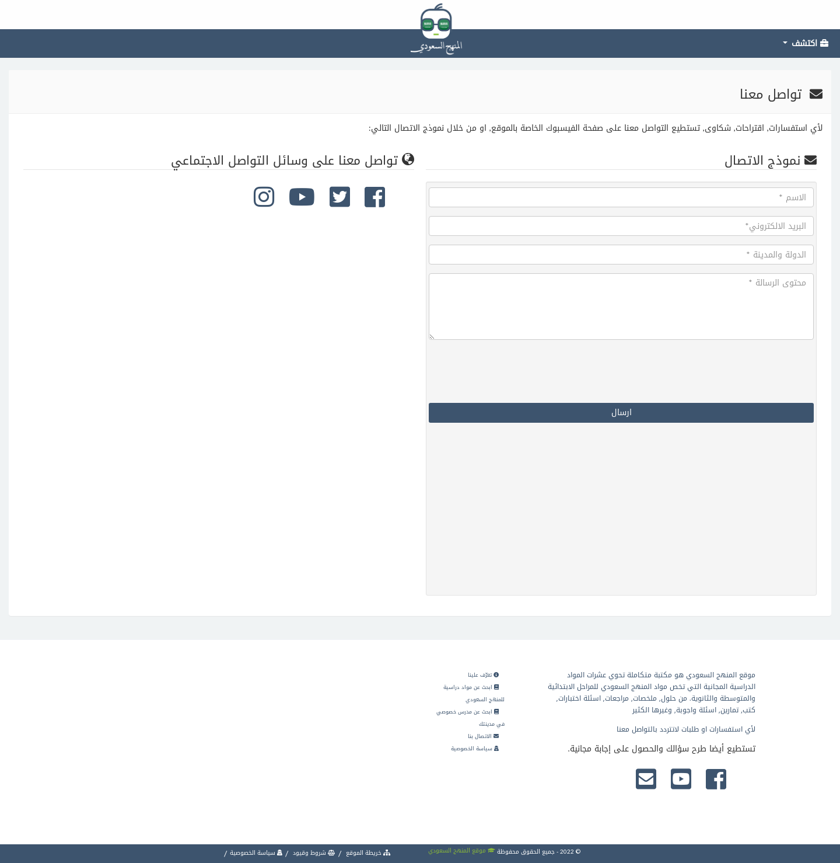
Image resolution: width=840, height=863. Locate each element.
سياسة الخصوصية (475, 748)
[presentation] (725, 371)
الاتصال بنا (483, 736)
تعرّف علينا (483, 675)
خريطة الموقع (367, 852)
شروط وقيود (313, 852)
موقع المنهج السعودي (461, 850)
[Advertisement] (726, 510)
